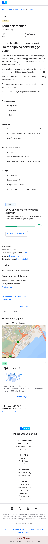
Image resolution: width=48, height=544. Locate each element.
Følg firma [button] (24, 306)
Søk (16, 9)
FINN (4, 9)
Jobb (10, 9)
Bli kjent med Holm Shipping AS (14, 297)
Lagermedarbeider (23, 259)
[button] (5, 16)
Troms (22, 9)
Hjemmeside (6, 299)
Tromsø (30, 9)
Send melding (7, 287)
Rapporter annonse (9, 411)
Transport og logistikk (17, 256)
